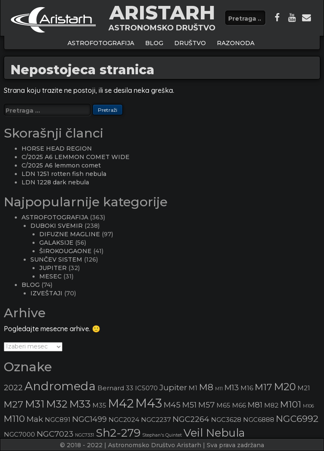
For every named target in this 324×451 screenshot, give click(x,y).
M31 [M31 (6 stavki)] (34, 404)
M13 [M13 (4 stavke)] (231, 387)
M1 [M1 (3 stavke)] (193, 388)
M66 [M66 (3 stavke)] (239, 405)
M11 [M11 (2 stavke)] (219, 389)
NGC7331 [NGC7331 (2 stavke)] (84, 435)
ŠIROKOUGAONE (65, 251)
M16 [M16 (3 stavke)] (246, 388)
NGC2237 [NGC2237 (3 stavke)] (156, 420)
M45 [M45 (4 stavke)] (172, 405)
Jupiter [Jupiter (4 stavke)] (173, 387)
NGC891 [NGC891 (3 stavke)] (57, 420)
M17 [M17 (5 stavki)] (263, 386)
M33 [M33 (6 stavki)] (80, 404)
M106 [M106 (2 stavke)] (308, 406)
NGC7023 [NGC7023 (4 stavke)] (55, 434)
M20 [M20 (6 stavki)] (285, 387)
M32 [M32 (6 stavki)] (57, 404)
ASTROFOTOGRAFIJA (101, 43)
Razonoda (235, 43)
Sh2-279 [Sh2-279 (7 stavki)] (118, 432)
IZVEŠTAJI (46, 293)
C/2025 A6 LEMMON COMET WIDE (76, 157)
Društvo (190, 43)
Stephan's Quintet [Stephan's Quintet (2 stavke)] (162, 435)
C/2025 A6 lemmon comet (61, 165)
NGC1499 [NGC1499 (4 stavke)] (89, 419)
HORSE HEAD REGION (57, 148)
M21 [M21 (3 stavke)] (303, 388)
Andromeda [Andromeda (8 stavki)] (60, 386)
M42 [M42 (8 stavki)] (121, 403)
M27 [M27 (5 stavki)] (13, 404)
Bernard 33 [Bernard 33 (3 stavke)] (115, 388)
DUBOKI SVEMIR (56, 226)
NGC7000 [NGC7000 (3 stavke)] (19, 434)
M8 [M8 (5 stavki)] (206, 386)
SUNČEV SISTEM (56, 259)
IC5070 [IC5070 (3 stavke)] (146, 388)
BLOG (154, 43)
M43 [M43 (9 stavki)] (148, 403)
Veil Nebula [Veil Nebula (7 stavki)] (214, 432)
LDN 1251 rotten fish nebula (64, 174)
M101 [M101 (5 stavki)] (290, 404)
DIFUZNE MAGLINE (69, 234)
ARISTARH (162, 12)
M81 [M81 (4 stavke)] (255, 405)
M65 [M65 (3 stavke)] (223, 405)
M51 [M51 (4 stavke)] (189, 405)
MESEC (50, 276)
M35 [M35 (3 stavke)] (99, 405)
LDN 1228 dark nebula (55, 182)
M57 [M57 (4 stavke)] (206, 405)
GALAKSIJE (56, 242)
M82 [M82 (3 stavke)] (271, 405)
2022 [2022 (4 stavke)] (13, 387)
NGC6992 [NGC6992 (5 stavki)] (297, 418)
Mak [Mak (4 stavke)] (35, 419)
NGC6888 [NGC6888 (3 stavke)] (258, 420)
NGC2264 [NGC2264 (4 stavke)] (191, 419)
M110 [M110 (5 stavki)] (14, 418)
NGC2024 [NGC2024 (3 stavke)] (123, 420)
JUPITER (53, 268)
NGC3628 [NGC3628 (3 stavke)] (226, 420)
